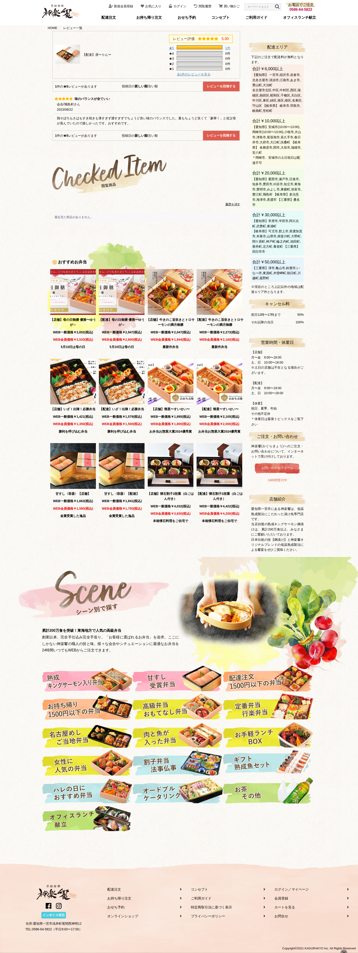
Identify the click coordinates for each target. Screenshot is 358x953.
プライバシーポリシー (208, 916)
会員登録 (281, 898)
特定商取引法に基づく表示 (211, 907)
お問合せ (281, 916)
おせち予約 (187, 17)
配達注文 (108, 17)
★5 (171, 48)
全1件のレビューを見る (194, 74)
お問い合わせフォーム (277, 468)
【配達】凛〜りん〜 (96, 54)
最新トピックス (279, 419)
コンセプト (220, 17)
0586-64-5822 (301, 9)
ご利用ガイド (256, 17)
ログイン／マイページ (291, 889)
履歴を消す (232, 204)
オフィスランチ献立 (299, 17)
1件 (227, 48)
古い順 (153, 86)
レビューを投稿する (221, 86)
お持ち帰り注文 (149, 17)
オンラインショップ (122, 916)
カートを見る (284, 907)
